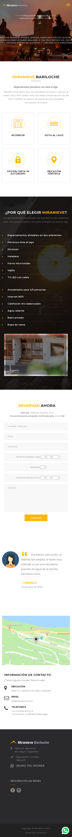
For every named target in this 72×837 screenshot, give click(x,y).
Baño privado (13, 317)
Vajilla (8, 270)
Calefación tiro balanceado (21, 303)
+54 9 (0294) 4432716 (22, 711)
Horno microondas (16, 263)
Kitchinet (10, 249)
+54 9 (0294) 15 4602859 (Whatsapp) (29, 714)
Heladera (10, 256)
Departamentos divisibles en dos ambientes (32, 235)
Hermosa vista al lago (18, 242)
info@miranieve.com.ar (22, 701)
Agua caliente (13, 310)
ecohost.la (42, 832)
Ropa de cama (13, 324)
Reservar (36, 518)
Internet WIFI (13, 296)
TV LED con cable (15, 277)
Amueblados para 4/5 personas (24, 289)
